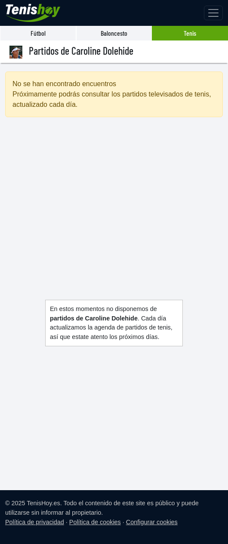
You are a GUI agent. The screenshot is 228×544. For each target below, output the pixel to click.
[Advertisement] (114, 198)
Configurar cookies (152, 522)
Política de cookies (95, 522)
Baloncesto (114, 33)
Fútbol (38, 33)
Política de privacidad (34, 522)
